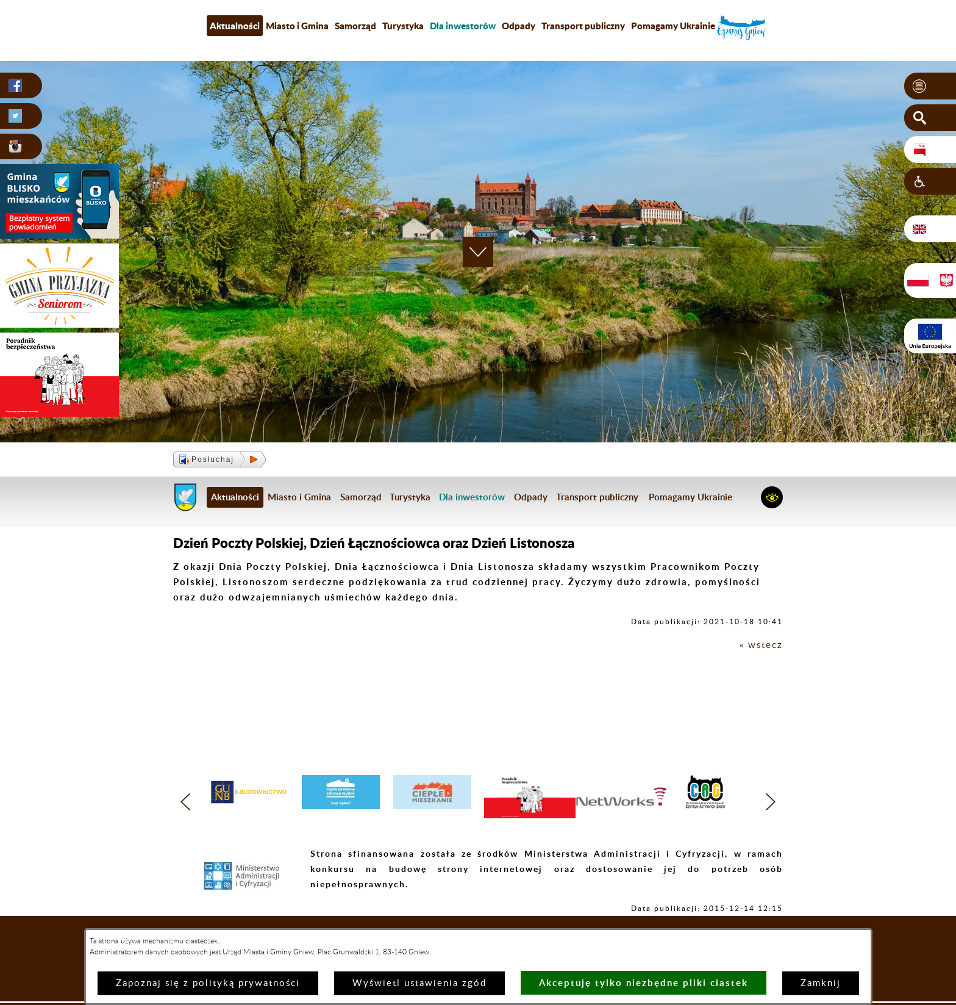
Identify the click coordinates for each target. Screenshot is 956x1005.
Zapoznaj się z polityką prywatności (208, 983)
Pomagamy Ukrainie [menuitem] (673, 25)
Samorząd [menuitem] (355, 25)
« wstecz (761, 645)
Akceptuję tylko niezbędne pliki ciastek (643, 982)
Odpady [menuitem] (518, 25)
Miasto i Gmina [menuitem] (297, 25)
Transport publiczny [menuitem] (583, 25)
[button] (930, 86)
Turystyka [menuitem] (403, 25)
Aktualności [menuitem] (235, 25)
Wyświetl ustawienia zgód (419, 983)
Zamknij (821, 983)
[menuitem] (463, 25)
